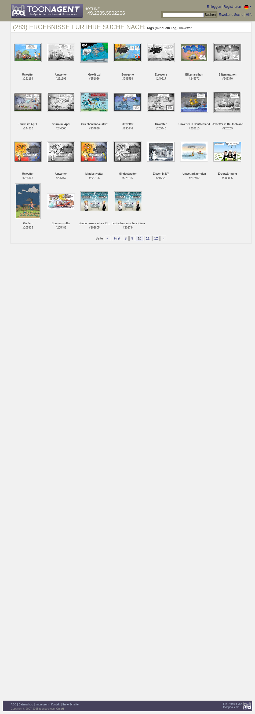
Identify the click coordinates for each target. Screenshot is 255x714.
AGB (13, 704)
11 (148, 238)
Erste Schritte (71, 704)
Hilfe (249, 15)
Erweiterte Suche (231, 15)
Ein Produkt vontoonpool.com (232, 705)
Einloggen (214, 7)
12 (156, 238)
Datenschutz (26, 704)
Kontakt (55, 704)
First (117, 238)
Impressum (42, 704)
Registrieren (232, 7)
